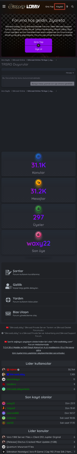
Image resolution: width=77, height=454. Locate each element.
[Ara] (72, 6)
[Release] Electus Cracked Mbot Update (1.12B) (32, 441)
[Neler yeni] (67, 6)
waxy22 (38, 243)
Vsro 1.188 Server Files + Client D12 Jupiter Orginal (34, 437)
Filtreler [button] (69, 73)
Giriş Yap (38, 42)
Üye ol (38, 49)
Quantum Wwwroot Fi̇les (20, 446)
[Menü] (4, 6)
